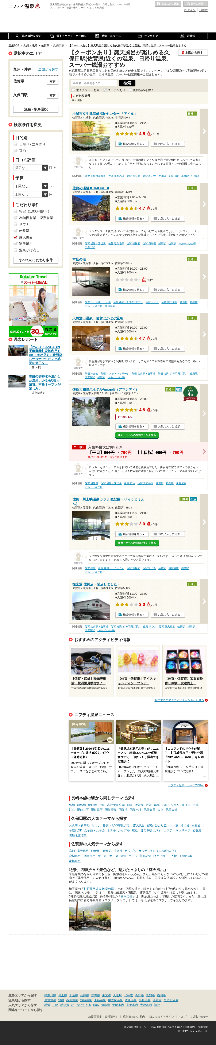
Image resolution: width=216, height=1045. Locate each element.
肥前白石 (83, 809)
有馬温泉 (72, 1000)
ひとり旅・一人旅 (166, 825)
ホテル (111, 830)
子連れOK (75, 830)
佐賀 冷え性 (149, 176)
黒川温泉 (145, 1000)
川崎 (55, 1005)
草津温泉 (50, 1000)
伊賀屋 (139, 805)
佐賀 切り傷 (133, 176)
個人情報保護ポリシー (136, 1027)
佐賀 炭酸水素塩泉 (95, 176)
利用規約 (190, 1027)
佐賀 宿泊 (129, 483)
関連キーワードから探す (25, 1010)
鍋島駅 (162, 243)
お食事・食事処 (79, 825)
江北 (72, 809)
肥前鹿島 (111, 809)
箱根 (61, 1000)
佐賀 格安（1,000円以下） (128, 302)
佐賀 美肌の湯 (116, 176)
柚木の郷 (126, 896)
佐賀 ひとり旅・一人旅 (98, 302)
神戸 (157, 1005)
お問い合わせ (199, 1016)
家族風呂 (75, 861)
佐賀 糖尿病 (133, 243)
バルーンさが (171, 805)
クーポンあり (116, 90)
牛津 (195, 805)
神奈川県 (50, 995)
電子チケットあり (88, 90)
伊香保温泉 (115, 1000)
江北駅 (195, 176)
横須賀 (64, 1005)
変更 (52, 81)
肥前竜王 (97, 809)
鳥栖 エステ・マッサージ (115, 373)
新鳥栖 (81, 805)
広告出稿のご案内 (134, 1016)
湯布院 (157, 1000)
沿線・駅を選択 (36, 109)
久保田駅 (174, 176)
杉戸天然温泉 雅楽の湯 (99, 888)
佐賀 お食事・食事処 (96, 626)
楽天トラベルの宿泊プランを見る (137, 435)
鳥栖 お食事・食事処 (143, 373)
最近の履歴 (195, 4)
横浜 (47, 1005)
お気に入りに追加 (169, 143)
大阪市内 (118, 1005)
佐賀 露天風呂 (169, 302)
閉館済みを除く (143, 90)
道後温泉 (131, 1000)
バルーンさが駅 (187, 243)
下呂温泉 (100, 1000)
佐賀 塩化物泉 (116, 243)
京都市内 (132, 1005)
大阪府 (117, 995)
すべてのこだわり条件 (36, 260)
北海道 (128, 995)
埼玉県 (62, 995)
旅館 (123, 856)
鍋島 (157, 805)
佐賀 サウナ (152, 302)
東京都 (106, 995)
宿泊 (150, 825)
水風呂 (196, 825)
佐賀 (149, 805)
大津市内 (146, 1005)
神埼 (130, 805)
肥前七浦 (136, 809)
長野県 (139, 995)
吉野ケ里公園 (116, 805)
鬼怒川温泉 (171, 1000)
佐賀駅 (172, 243)
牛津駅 (162, 176)
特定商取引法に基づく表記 (166, 1027)
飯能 (96, 1005)
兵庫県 (84, 995)
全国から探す (48, 69)
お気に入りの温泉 (168, 4)
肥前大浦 (171, 809)
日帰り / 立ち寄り (32, 144)
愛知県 (150, 995)
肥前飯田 (149, 809)
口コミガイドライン (161, 1016)
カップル (124, 830)
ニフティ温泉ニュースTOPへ (186, 785)
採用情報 (203, 1027)
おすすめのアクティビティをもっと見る (179, 700)
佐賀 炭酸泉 (91, 483)
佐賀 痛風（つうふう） (111, 568)
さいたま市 (83, 1005)
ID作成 (203, 10)
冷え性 (185, 825)
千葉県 (73, 995)
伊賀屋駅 (110, 306)
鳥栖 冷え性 (91, 373)
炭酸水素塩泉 (78, 835)
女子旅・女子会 (94, 830)
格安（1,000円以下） (117, 825)
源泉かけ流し (29, 250)
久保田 (186, 805)
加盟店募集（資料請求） (103, 1016)
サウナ (96, 825)
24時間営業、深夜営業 (36, 218)
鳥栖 (72, 805)
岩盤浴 (196, 830)
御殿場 (105, 1005)
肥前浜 (123, 809)
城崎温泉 (86, 1000)
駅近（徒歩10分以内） (147, 830)
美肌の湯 (145, 856)
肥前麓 (92, 805)
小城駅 (185, 176)
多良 (160, 809)
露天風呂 (139, 825)
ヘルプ (182, 1016)
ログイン (190, 10)
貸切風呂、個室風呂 (82, 856)
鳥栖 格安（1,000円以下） (173, 373)
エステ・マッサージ (177, 830)
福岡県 (161, 995)
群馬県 (95, 995)
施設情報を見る (132, 143)
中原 (102, 805)
